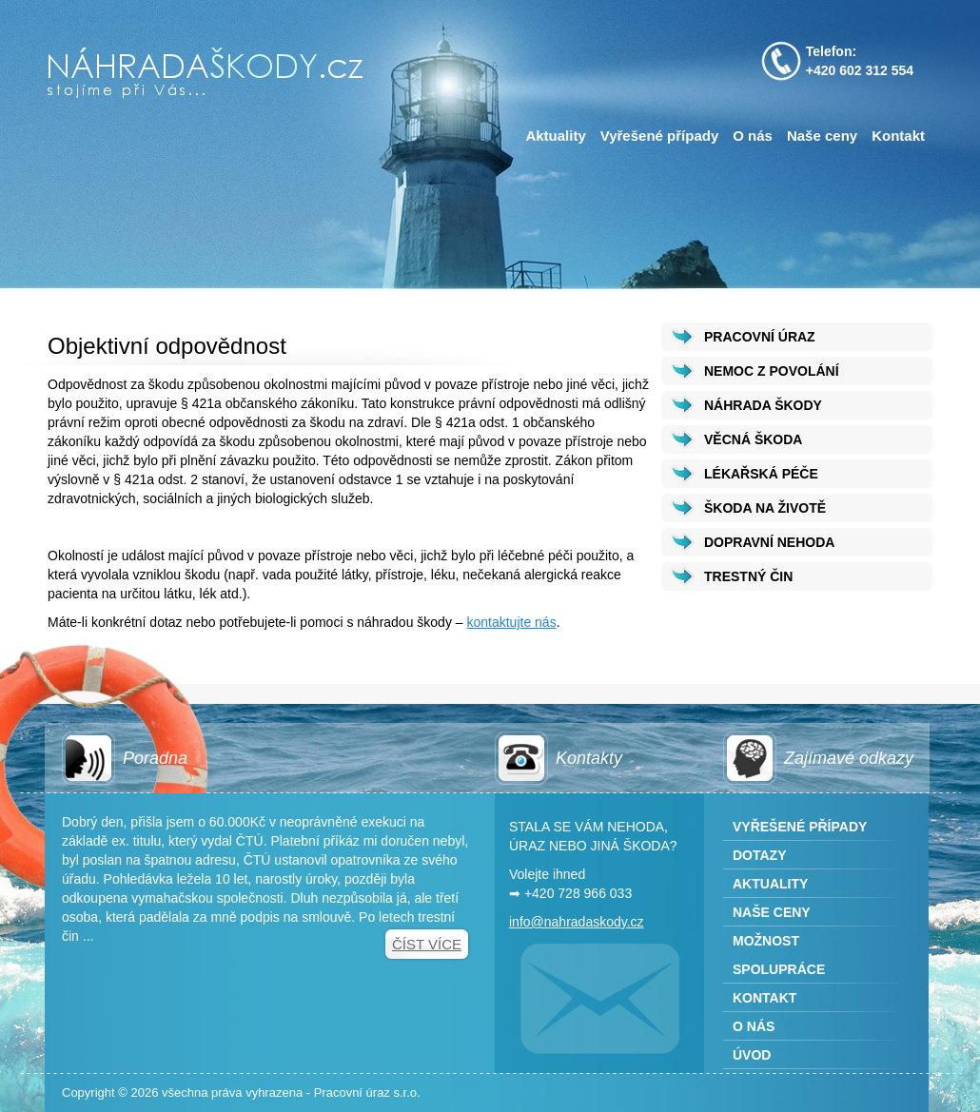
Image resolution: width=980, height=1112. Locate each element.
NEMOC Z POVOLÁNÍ (771, 371)
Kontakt (898, 135)
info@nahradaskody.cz (576, 921)
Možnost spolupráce (779, 955)
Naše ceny (822, 135)
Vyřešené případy (659, 135)
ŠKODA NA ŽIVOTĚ (765, 508)
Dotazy (760, 855)
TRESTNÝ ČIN (748, 576)
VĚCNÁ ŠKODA (753, 439)
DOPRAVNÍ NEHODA (769, 542)
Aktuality (555, 135)
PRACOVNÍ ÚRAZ (759, 336)
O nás (753, 135)
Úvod (752, 1055)
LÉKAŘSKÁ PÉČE (761, 473)
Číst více (426, 944)
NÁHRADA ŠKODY (763, 405)
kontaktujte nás (511, 622)
